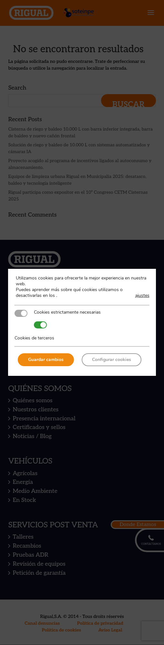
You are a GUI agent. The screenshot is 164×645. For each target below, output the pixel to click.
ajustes (142, 295)
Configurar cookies (111, 360)
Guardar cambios (46, 360)
